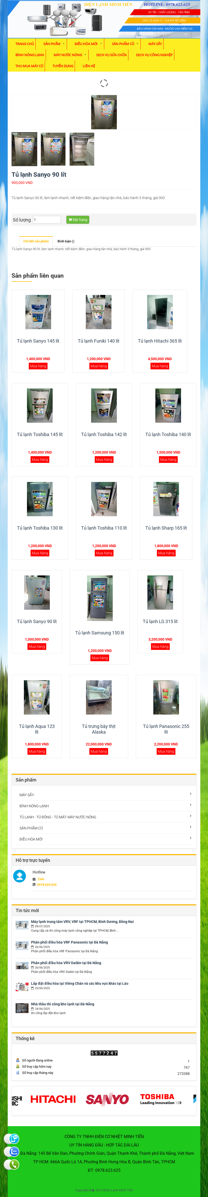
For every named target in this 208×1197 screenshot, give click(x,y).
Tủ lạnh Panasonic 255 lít (166, 729)
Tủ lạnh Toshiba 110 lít (104, 528)
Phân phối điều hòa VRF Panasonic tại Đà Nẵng (69, 942)
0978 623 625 (46, 885)
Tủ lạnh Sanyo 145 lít (38, 341)
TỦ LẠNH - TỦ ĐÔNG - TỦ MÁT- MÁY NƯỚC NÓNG (58, 817)
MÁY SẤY (155, 43)
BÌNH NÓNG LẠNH (29, 55)
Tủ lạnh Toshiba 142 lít (104, 434)
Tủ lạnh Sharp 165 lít (166, 528)
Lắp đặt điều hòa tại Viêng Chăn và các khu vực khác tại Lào (79, 983)
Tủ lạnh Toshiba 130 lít (40, 528)
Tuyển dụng (63, 66)
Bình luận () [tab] (66, 241)
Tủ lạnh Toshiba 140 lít (168, 434)
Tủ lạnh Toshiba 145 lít (40, 434)
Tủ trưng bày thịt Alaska (99, 729)
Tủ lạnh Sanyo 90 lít (37, 621)
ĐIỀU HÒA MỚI (86, 43)
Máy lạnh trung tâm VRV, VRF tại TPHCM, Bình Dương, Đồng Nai (82, 921)
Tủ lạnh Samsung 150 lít (99, 632)
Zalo (41, 879)
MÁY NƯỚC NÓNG (68, 55)
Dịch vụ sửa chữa (111, 55)
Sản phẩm (51, 43)
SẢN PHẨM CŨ (123, 43)
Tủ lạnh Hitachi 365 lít (160, 341)
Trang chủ (24, 43)
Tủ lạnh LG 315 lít (160, 621)
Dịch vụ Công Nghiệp (154, 55)
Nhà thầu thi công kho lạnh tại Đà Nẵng (62, 1004)
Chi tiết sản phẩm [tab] (36, 241)
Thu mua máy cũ (29, 66)
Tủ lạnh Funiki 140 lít (98, 341)
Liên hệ (89, 66)
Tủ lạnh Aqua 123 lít (37, 729)
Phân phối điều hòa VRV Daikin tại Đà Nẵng (66, 963)
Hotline (39, 872)
